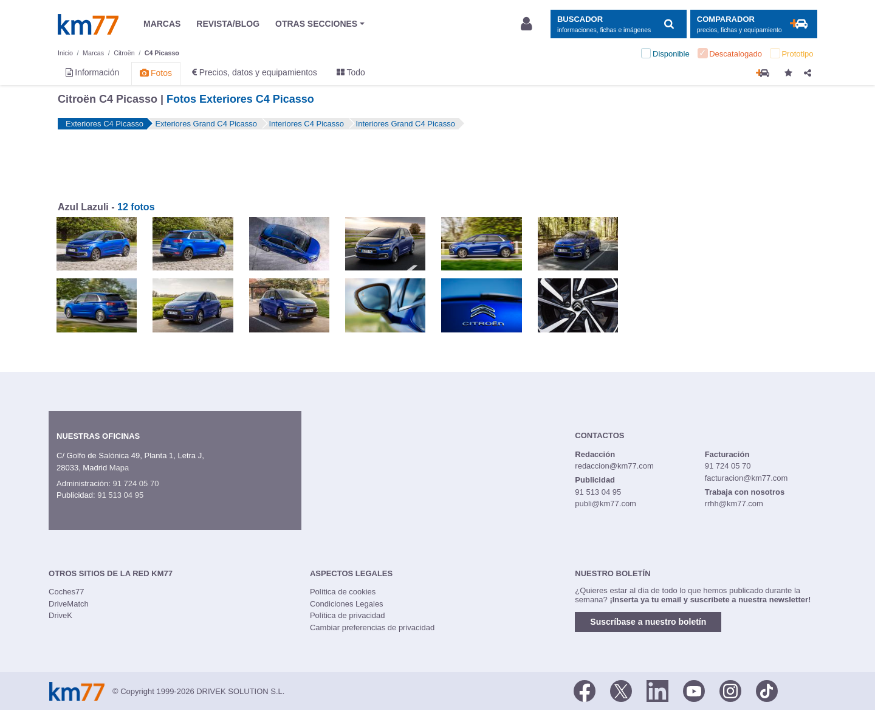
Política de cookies (343, 591)
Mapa (119, 467)
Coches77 (66, 591)
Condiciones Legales (346, 603)
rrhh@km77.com (734, 503)
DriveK (60, 615)
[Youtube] (694, 690)
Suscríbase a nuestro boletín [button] (648, 622)
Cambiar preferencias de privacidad (372, 627)
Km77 (88, 24)
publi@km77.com (605, 503)
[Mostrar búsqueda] (618, 24)
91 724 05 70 (135, 483)
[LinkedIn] (657, 690)
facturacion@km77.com (746, 478)
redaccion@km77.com (614, 465)
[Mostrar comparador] (753, 24)
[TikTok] (767, 690)
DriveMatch (69, 603)
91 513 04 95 (120, 495)
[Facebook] (584, 690)
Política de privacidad (347, 615)
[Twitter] (621, 690)
